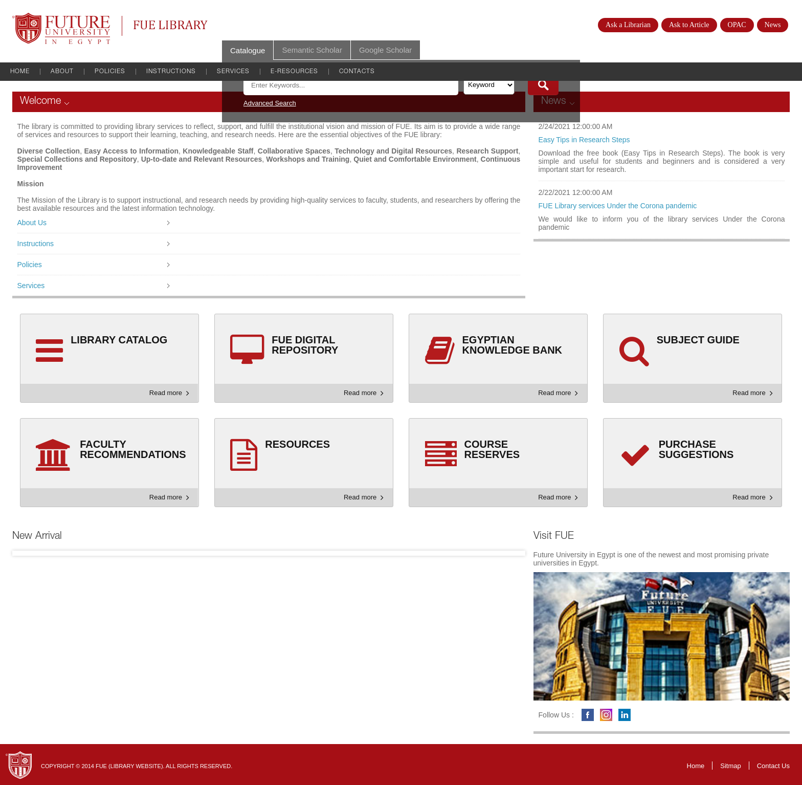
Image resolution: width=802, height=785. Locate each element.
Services (233, 72)
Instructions (171, 72)
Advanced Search (269, 103)
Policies (110, 72)
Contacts (357, 72)
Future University (50, 18)
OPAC (737, 25)
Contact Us (773, 766)
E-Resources (294, 72)
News (773, 25)
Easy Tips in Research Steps (584, 140)
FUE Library (170, 25)
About (62, 72)
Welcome (40, 102)
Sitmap (730, 766)
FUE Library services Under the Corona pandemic (618, 206)
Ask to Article (689, 25)
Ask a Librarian (628, 25)
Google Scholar (385, 50)
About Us (32, 223)
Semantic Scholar (312, 50)
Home (20, 72)
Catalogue (247, 50)
